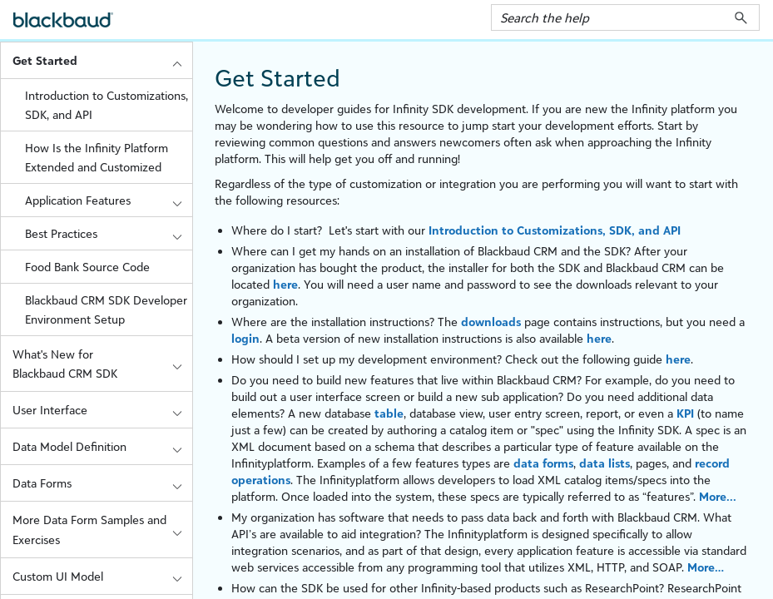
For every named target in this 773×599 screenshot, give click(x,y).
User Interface (102, 410)
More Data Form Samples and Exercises (102, 529)
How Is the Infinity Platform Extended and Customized (96, 157)
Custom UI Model (102, 576)
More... (717, 496)
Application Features (108, 200)
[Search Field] (625, 17)
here (285, 284)
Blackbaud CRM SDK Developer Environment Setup (106, 309)
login (245, 338)
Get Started (102, 60)
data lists (604, 463)
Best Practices (108, 233)
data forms (543, 463)
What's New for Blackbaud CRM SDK (102, 363)
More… (705, 567)
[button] (741, 17)
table (389, 413)
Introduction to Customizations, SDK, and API (106, 104)
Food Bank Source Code (87, 267)
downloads (491, 321)
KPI (685, 413)
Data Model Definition (102, 446)
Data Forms (102, 483)
